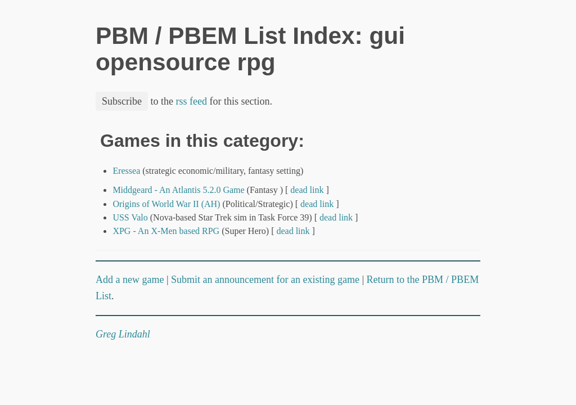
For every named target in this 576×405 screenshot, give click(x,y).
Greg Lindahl (123, 334)
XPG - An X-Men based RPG (165, 231)
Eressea (126, 171)
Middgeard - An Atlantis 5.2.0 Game (178, 190)
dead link (306, 190)
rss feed (191, 101)
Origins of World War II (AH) (166, 204)
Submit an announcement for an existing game (265, 279)
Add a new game (130, 279)
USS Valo (129, 217)
